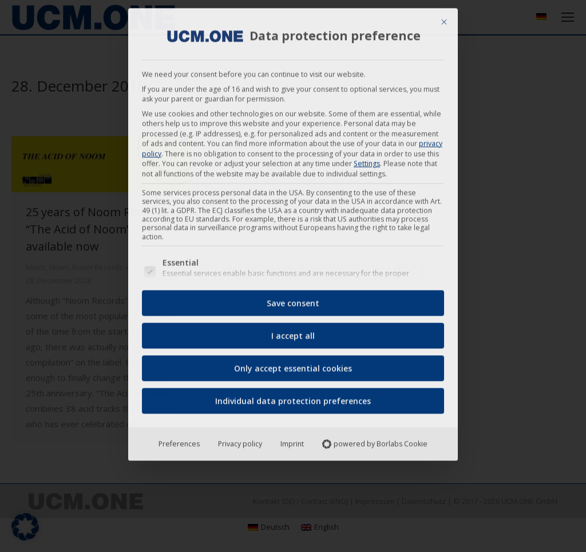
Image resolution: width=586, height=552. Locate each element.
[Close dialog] (444, 19)
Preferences (179, 441)
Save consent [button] (293, 300)
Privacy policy (240, 441)
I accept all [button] (293, 332)
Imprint (292, 441)
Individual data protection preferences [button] (293, 397)
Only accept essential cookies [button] (293, 365)
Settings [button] (367, 160)
